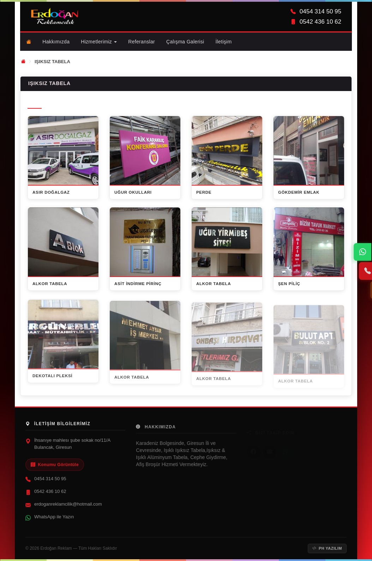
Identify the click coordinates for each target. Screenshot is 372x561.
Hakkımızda (56, 41)
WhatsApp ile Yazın (54, 520)
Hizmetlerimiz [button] (99, 41)
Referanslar (141, 41)
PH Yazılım (327, 548)
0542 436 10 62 (50, 494)
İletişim (224, 41)
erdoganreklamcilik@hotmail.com (68, 507)
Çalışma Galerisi (185, 41)
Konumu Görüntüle (55, 468)
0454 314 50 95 (50, 482)
